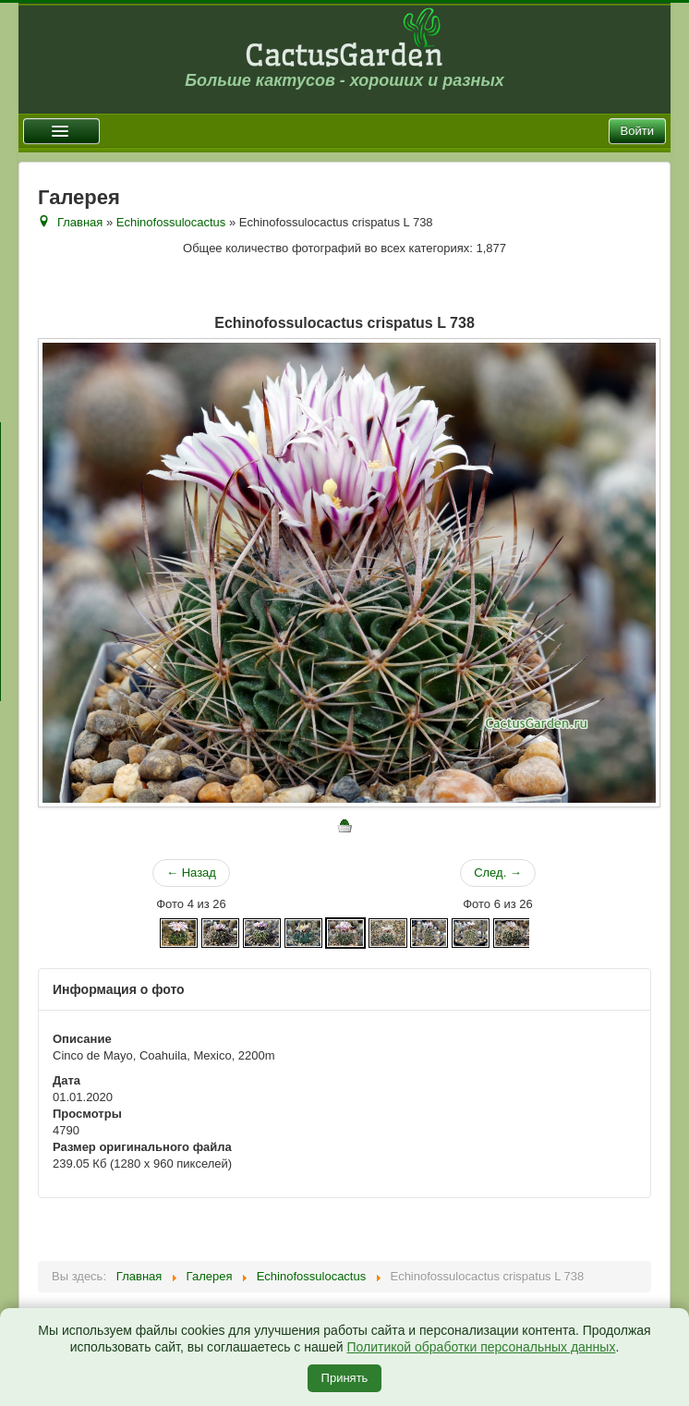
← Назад (191, 872)
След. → (498, 872)
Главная (80, 222)
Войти (637, 131)
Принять (345, 1378)
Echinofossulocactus (171, 222)
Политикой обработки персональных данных (480, 1346)
